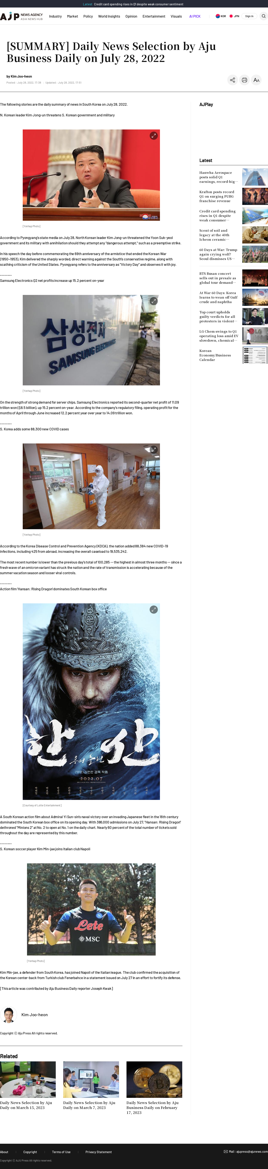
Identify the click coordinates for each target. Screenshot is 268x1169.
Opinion (131, 16)
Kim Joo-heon (34, 1014)
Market (72, 16)
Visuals (176, 16)
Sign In (249, 16)
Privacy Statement (99, 1152)
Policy (88, 16)
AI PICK (194, 16)
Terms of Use (61, 1152)
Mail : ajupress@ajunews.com (248, 1151)
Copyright (30, 1152)
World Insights (109, 16)
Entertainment (154, 16)
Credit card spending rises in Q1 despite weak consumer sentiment (138, 4)
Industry (55, 16)
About (4, 1152)
